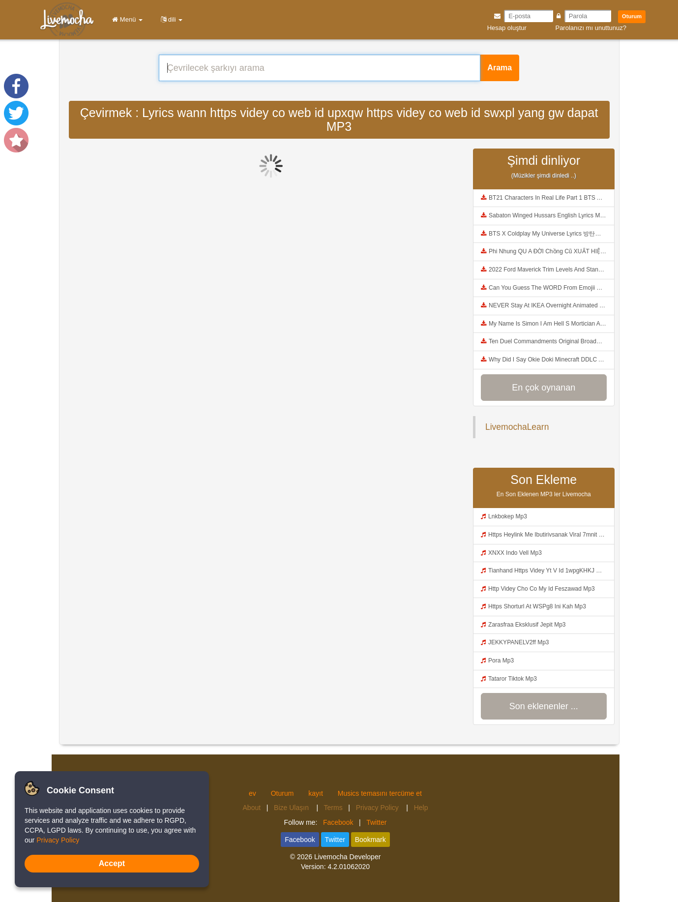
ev (252, 793)
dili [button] (169, 19)
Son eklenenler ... (543, 706)
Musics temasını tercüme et (380, 793)
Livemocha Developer (347, 857)
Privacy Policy (378, 808)
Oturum (632, 16)
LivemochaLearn (517, 427)
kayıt (315, 793)
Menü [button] (126, 19)
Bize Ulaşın (292, 808)
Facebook (338, 822)
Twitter (376, 822)
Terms (333, 808)
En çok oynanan (543, 387)
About (252, 808)
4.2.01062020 (348, 867)
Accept (112, 863)
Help (421, 808)
